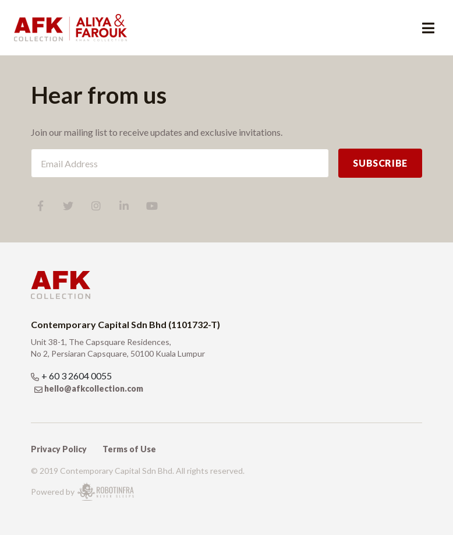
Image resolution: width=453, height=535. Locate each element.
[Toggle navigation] (428, 27)
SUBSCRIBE (380, 162)
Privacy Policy (59, 449)
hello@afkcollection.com (93, 388)
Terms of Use (129, 449)
